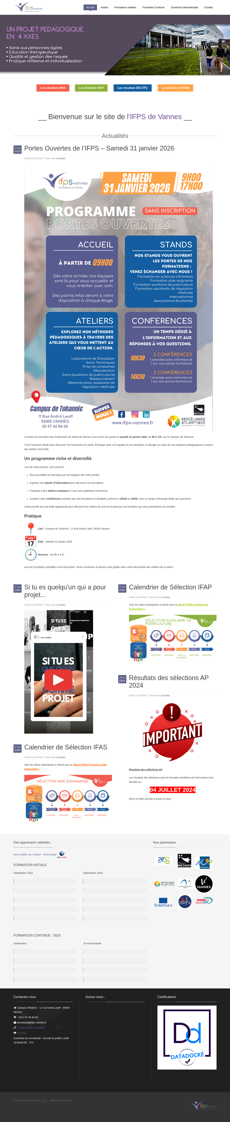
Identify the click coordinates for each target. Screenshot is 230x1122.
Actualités (60, 158)
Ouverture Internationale (184, 7)
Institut (104, 7)
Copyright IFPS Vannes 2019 (29, 1100)
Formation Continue (153, 7)
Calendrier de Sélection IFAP (170, 587)
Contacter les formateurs (31, 1027)
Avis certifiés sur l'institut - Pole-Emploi (39, 854)
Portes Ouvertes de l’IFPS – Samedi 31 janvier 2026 (99, 148)
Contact (208, 7)
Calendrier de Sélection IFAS (65, 747)
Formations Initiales (125, 7)
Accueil (90, 7)
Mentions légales (61, 1100)
